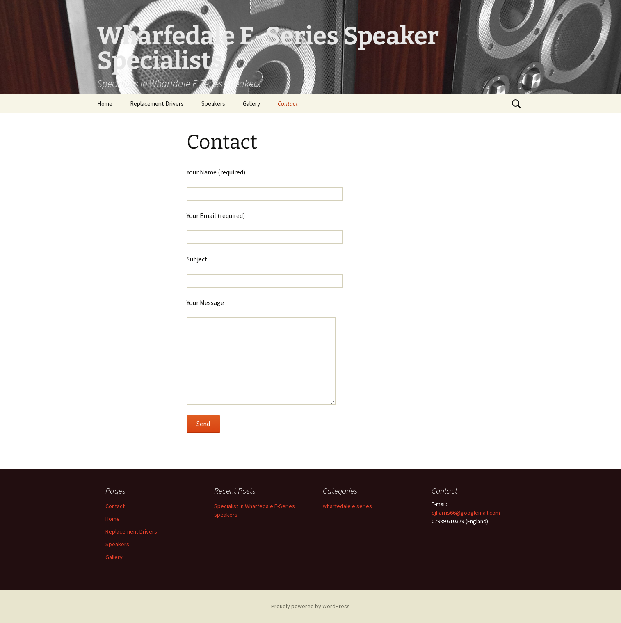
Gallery (251, 104)
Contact (288, 104)
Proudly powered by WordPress (310, 606)
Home (104, 104)
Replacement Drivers (157, 104)
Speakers (213, 104)
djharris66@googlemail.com (466, 512)
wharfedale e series (347, 506)
